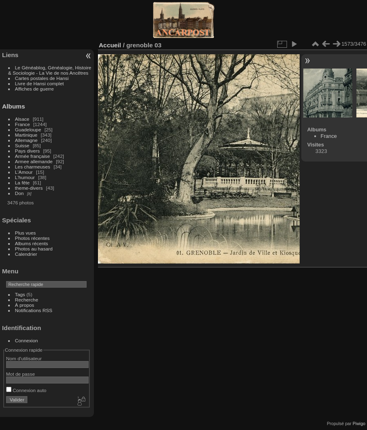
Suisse (22, 145)
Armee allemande (34, 161)
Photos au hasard (34, 248)
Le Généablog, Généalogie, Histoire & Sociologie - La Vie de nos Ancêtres (49, 70)
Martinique (26, 134)
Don (19, 193)
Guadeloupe (28, 129)
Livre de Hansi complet (39, 83)
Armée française (32, 156)
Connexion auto (26, 390)
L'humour (25, 177)
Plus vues (25, 232)
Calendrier (26, 254)
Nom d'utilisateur (24, 358)
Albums (13, 106)
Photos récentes (32, 238)
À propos (24, 305)
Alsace (22, 119)
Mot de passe (20, 374)
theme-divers (29, 188)
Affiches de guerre (34, 88)
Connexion (26, 340)
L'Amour (24, 172)
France (22, 124)
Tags (20, 294)
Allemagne (26, 140)
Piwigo (359, 423)
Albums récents (31, 243)
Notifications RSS (34, 310)
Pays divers (27, 150)
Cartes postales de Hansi (42, 78)
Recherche (26, 299)
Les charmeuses (32, 166)
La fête (22, 182)
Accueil (110, 45)
